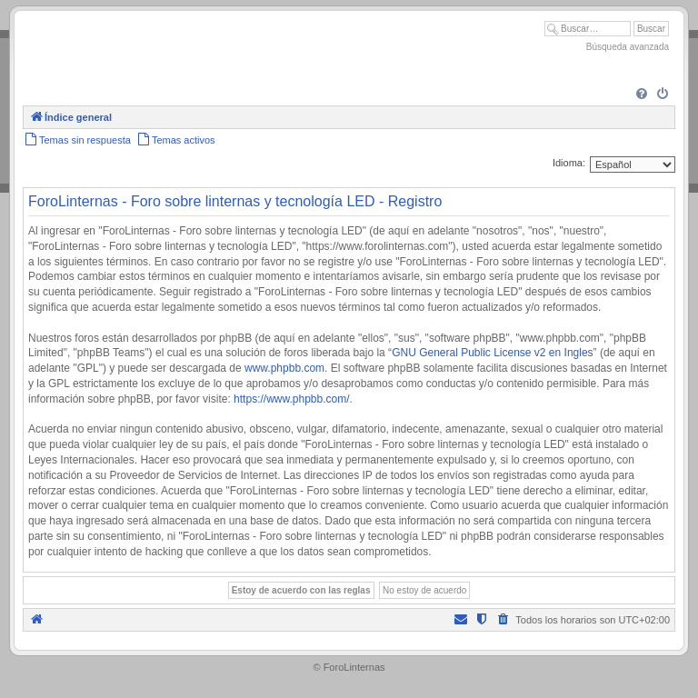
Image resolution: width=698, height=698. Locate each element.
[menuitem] (641, 94)
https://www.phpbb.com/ (291, 399)
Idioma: (569, 162)
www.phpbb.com (284, 368)
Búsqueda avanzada (627, 47)
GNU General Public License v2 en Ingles (492, 352)
